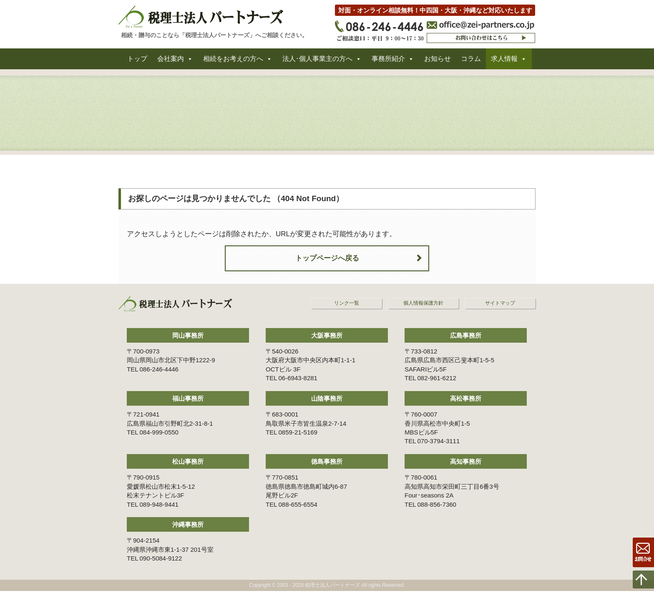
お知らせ (437, 62)
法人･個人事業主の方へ (317, 62)
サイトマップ (500, 308)
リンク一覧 (346, 308)
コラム (471, 62)
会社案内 (170, 62)
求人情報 (504, 62)
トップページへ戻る (327, 263)
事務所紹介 (388, 62)
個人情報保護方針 (423, 308)
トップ (137, 62)
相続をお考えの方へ (233, 62)
